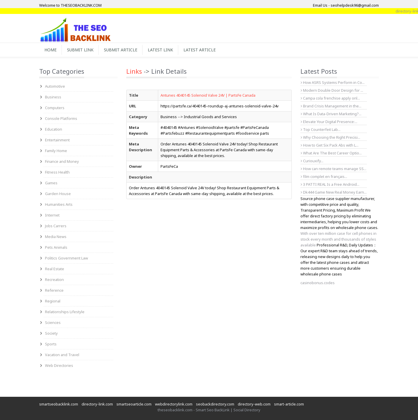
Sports (51, 344)
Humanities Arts (59, 204)
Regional (52, 301)
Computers (54, 107)
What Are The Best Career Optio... (331, 153)
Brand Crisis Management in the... (331, 106)
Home (50, 50)
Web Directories (59, 365)
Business (53, 97)
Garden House (58, 193)
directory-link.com (97, 404)
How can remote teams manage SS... (333, 168)
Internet (52, 215)
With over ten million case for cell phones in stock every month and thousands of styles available (338, 239)
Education (53, 129)
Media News (55, 236)
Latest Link (160, 50)
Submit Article (120, 50)
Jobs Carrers (55, 225)
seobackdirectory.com (215, 404)
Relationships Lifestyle (64, 311)
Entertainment (57, 140)
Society (51, 333)
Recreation (54, 279)
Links (134, 71)
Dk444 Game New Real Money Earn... (334, 192)
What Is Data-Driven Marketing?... (331, 113)
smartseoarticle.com (134, 404)
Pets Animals (56, 247)
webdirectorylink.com (173, 404)
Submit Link (80, 50)
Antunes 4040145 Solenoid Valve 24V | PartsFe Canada (208, 95)
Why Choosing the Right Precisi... (330, 137)
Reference (54, 290)
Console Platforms (61, 118)
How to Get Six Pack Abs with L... (329, 145)
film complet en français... (324, 176)
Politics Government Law (66, 258)
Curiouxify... (312, 160)
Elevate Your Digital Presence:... (329, 121)
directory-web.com (254, 404)
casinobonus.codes (317, 282)
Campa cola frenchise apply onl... (330, 98)
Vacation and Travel (62, 354)
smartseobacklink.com (58, 404)
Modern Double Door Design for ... (332, 90)
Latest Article (199, 50)
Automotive (55, 86)
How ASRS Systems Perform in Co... (333, 82)
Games (51, 182)
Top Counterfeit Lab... (320, 129)
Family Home (56, 150)
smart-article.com (289, 404)
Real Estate (54, 268)
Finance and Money (62, 161)
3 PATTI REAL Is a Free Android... (330, 184)
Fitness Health (57, 172)
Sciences (53, 322)
